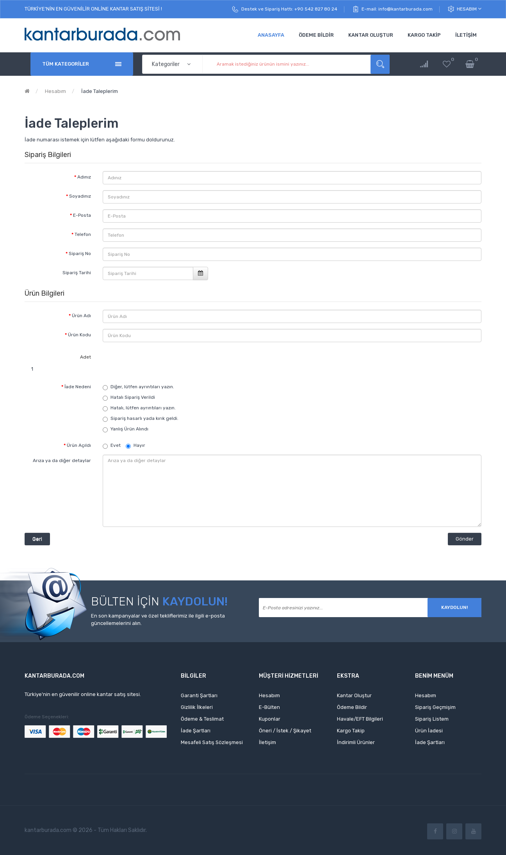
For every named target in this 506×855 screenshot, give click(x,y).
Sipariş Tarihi (76, 272)
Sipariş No (80, 253)
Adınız (84, 177)
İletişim (267, 742)
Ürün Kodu (79, 334)
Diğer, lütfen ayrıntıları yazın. (142, 386)
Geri (37, 539)
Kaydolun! (454, 607)
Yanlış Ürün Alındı (129, 429)
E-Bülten (269, 707)
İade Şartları (195, 731)
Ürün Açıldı (79, 445)
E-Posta (82, 215)
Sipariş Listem (432, 719)
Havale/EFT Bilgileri (360, 719)
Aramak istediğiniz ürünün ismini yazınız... (380, 64)
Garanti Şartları (199, 695)
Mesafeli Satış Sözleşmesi (212, 742)
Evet (112, 446)
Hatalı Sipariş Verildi (132, 397)
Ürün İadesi (429, 731)
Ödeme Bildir (352, 707)
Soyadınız (80, 196)
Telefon (83, 234)
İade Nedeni (77, 386)
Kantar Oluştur (354, 695)
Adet (85, 357)
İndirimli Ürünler (356, 742)
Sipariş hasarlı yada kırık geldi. (144, 418)
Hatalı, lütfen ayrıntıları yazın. (143, 408)
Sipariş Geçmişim (435, 707)
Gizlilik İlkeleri (197, 707)
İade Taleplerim (99, 91)
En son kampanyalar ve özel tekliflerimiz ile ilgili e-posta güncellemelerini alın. (158, 619)
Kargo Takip (351, 731)
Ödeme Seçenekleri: (47, 716)
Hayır (135, 446)
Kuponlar (269, 719)
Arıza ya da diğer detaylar (62, 460)
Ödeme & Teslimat (202, 719)
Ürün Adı (81, 315)
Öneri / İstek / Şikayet (285, 731)
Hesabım (469, 9)
